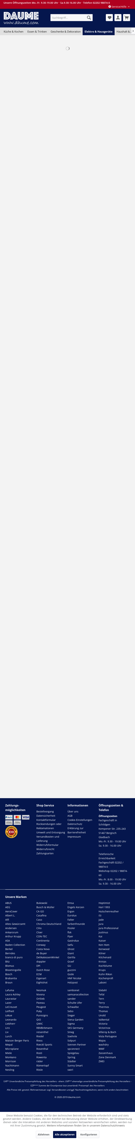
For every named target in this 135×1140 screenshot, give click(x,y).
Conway (41, 944)
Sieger (71, 1015)
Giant (71, 953)
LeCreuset (11, 1007)
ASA (7, 940)
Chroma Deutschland (48, 924)
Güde (71, 974)
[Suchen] (89, 17)
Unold (102, 1015)
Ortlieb (40, 998)
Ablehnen (43, 1134)
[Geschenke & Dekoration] (66, 31)
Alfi (7, 919)
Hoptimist (104, 903)
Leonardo (10, 1019)
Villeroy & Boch (107, 1032)
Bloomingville (13, 970)
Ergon (71, 911)
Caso (39, 919)
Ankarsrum (11, 932)
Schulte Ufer (75, 1002)
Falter (71, 919)
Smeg (71, 1032)
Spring (71, 1057)
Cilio (38, 928)
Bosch (8, 974)
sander (72, 998)
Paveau (40, 1002)
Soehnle (72, 1036)
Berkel (9, 949)
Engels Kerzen (76, 907)
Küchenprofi (106, 978)
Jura (101, 924)
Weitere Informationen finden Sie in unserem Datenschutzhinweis (86, 1125)
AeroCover (11, 911)
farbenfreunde (76, 924)
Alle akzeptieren (65, 1134)
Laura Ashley (12, 994)
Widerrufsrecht (45, 849)
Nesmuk (41, 990)
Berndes (10, 953)
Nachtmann (12, 1065)
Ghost (71, 949)
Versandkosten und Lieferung (47, 839)
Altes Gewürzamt (15, 924)
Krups (102, 970)
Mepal (9, 1044)
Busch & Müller (45, 907)
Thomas (103, 1011)
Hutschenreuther (109, 911)
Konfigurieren (88, 1134)
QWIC (39, 1023)
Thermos (104, 1007)
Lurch (8, 1036)
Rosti (39, 1053)
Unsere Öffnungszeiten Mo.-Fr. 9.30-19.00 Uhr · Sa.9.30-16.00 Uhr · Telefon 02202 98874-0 (57, 2)
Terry (102, 1002)
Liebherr (10, 1023)
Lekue (8, 1015)
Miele (8, 1053)
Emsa (71, 903)
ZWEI (101, 1061)
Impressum (74, 836)
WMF (101, 1048)
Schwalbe (73, 1007)
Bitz (7, 961)
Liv (6, 1032)
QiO (38, 1019)
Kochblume (105, 965)
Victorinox (104, 1028)
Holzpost (73, 982)
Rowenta (41, 1057)
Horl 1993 (104, 907)
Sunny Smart (75, 1065)
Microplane (12, 1048)
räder (39, 1061)
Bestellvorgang (45, 811)
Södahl (103, 990)
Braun (8, 982)
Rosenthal (42, 1048)
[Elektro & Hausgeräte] (98, 31)
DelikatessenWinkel (47, 957)
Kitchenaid (105, 957)
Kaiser (102, 940)
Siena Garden (75, 1019)
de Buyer (41, 953)
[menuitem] (71, 17)
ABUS (8, 903)
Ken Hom (104, 944)
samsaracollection (78, 994)
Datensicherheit (45, 815)
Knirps (102, 961)
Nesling (9, 1069)
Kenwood (104, 949)
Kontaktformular (46, 820)
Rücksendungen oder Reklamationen (49, 826)
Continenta (42, 940)
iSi (100, 915)
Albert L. (10, 915)
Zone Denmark (107, 1057)
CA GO (40, 911)
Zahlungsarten (45, 853)
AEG (7, 907)
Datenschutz (75, 824)
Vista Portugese (108, 1036)
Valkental (104, 1019)
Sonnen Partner (77, 1044)
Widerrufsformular (47, 845)
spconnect (74, 1048)
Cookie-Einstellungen (80, 820)
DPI (38, 965)
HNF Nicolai (74, 978)
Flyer (70, 936)
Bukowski (41, 903)
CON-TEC (41, 936)
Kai (100, 936)
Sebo (70, 1011)
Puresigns (42, 1015)
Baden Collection (15, 944)
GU (69, 965)
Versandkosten (59, 1089)
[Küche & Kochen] (13, 31)
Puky (39, 1011)
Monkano (10, 1057)
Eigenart (41, 978)
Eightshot (41, 982)
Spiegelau (73, 1053)
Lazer (8, 1002)
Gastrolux (73, 940)
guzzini (72, 970)
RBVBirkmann (44, 1028)
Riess (39, 1040)
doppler (41, 961)
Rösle (39, 1069)
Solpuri (72, 1040)
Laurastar (11, 998)
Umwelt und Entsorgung (50, 832)
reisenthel (42, 1032)
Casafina (41, 915)
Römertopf (42, 1065)
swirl (70, 1069)
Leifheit (9, 1011)
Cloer (39, 932)
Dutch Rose (43, 970)
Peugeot (41, 1007)
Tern (101, 998)
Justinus (103, 932)
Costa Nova (43, 949)
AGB (70, 815)
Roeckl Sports (44, 1044)
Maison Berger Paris (17, 1040)
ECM (39, 974)
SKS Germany (75, 1028)
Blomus (9, 965)
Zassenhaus (106, 1053)
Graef (71, 961)
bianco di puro (13, 957)
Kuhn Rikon (105, 974)
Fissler (71, 928)
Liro (7, 1028)
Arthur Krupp (13, 936)
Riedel (40, 1036)
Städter (72, 1061)
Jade (101, 919)
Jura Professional (108, 928)
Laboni (103, 982)
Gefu (70, 944)
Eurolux (72, 915)
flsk (69, 932)
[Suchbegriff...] (71, 17)
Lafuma (9, 990)
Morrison (10, 1061)
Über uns (73, 811)
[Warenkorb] (126, 17)
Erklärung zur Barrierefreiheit (77, 830)
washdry (104, 1044)
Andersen (11, 928)
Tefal (101, 994)
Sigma (71, 1023)
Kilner (102, 953)
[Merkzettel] (109, 17)
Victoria (103, 1023)
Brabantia (11, 978)
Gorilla (71, 957)
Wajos (102, 1040)
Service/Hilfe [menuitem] (117, 6)
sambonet (73, 990)
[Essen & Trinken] (37, 31)
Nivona (40, 994)
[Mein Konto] (117, 17)
